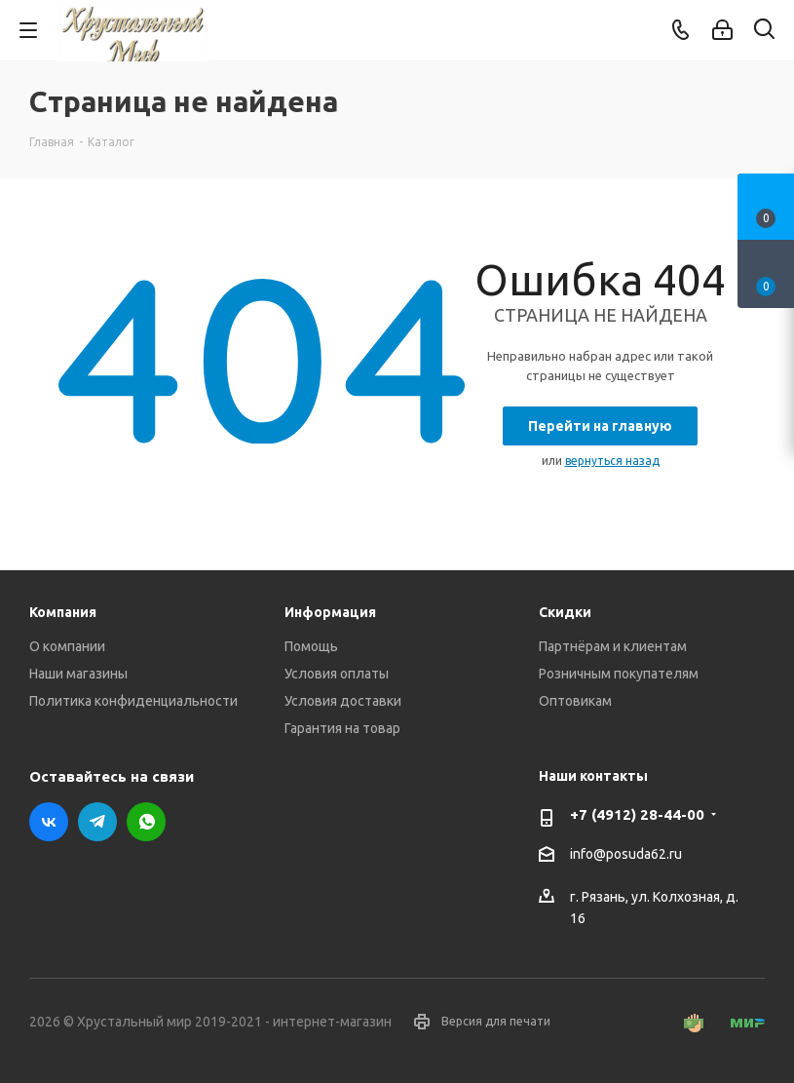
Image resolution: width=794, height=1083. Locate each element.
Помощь (311, 646)
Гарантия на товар (342, 728)
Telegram (97, 821)
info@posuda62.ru (626, 854)
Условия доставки (342, 701)
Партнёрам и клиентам (613, 646)
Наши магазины (78, 673)
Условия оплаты (336, 673)
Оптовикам (575, 701)
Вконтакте (48, 821)
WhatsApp (146, 821)
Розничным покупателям (619, 673)
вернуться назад (612, 460)
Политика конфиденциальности (133, 701)
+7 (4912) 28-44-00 (637, 814)
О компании (67, 646)
